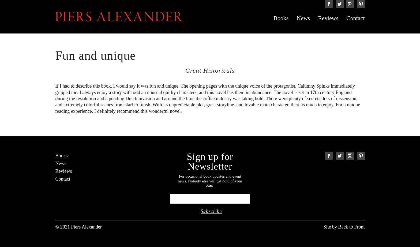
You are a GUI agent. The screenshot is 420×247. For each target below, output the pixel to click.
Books (280, 18)
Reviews (328, 18)
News (303, 18)
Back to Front (351, 227)
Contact (355, 18)
